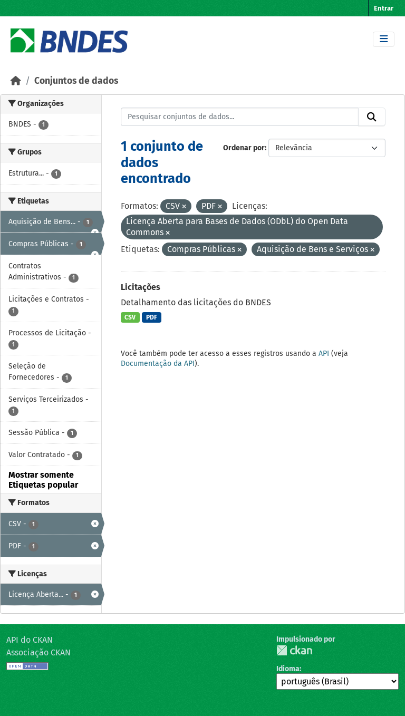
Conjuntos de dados (76, 80)
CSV (130, 317)
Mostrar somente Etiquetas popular (43, 480)
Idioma (288, 668)
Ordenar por (244, 147)
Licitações (140, 287)
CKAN (294, 650)
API (324, 353)
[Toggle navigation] (383, 39)
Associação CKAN (38, 652)
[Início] (16, 80)
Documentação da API (158, 363)
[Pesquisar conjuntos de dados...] (240, 117)
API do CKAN (29, 640)
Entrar (383, 8)
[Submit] (371, 117)
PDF (151, 317)
